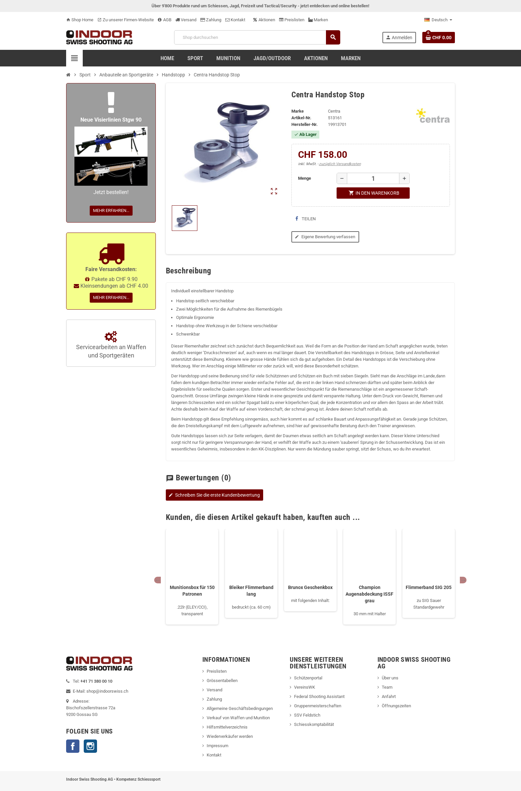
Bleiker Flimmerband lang (251, 591)
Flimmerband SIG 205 (429, 587)
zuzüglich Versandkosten (340, 164)
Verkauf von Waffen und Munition (238, 717)
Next (463, 580)
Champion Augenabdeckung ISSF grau (369, 594)
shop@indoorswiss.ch (107, 691)
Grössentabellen (222, 680)
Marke (297, 111)
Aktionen (264, 19)
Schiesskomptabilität (314, 724)
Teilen (305, 218)
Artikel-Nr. (301, 117)
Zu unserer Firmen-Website (125, 19)
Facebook (72, 746)
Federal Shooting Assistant (319, 696)
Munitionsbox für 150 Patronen (192, 591)
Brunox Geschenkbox (310, 587)
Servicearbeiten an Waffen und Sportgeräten (111, 345)
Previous (157, 580)
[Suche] (257, 37)
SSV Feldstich (307, 715)
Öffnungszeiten (396, 705)
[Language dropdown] (438, 20)
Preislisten (291, 19)
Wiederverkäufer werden (230, 736)
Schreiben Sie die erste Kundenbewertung (213, 495)
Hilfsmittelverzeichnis (227, 727)
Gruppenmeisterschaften (317, 705)
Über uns (390, 677)
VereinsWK (304, 687)
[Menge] (373, 178)
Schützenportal (308, 677)
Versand (185, 19)
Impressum (217, 745)
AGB (164, 19)
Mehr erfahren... (111, 210)
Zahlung (210, 19)
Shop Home (79, 19)
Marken (318, 19)
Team (387, 687)
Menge (304, 178)
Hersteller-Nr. (304, 124)
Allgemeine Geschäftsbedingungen (240, 708)
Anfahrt (389, 696)
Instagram (90, 746)
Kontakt (235, 19)
